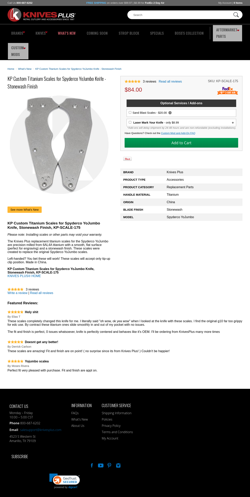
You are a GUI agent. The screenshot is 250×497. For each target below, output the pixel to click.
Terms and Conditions (117, 408)
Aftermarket (205, 30)
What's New (62, 30)
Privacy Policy (111, 402)
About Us (77, 402)
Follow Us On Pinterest (109, 441)
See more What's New (24, 186)
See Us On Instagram (118, 441)
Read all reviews (170, 58)
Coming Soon (88, 30)
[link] (65, 458)
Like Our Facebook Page (91, 441)
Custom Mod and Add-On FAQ (178, 109)
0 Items (238, 2)
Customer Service (116, 382)
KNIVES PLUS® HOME (24, 252)
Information (81, 382)
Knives (39, 30)
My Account (224, 2)
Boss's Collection (168, 30)
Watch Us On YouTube (100, 441)
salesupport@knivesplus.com (40, 406)
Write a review (17, 269)
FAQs (75, 389)
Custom (233, 30)
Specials (140, 30)
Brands (17, 30)
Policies (107, 396)
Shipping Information (117, 389)
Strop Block (116, 30)
